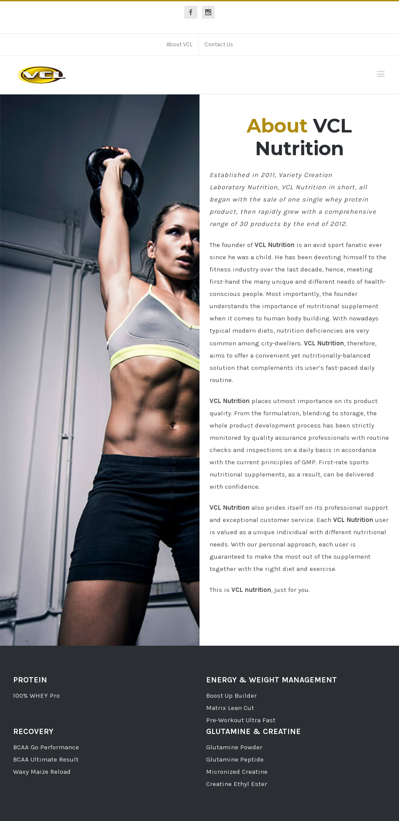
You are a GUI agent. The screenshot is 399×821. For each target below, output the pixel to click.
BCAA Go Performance (46, 747)
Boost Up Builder (231, 695)
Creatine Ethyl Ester (236, 784)
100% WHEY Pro (36, 695)
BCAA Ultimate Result (46, 759)
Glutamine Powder (234, 747)
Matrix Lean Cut (230, 708)
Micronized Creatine (237, 772)
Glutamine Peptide (235, 759)
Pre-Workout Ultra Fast (240, 720)
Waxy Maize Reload (42, 772)
